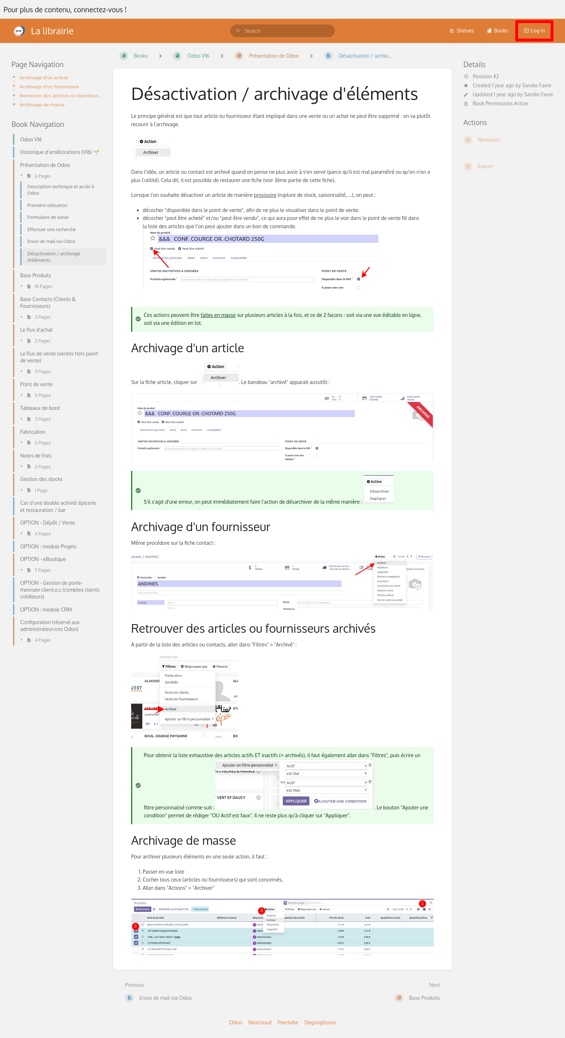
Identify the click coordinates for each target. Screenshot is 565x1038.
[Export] (508, 166)
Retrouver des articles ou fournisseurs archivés (60, 95)
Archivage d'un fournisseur (49, 86)
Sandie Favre (536, 85)
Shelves (461, 30)
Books (497, 30)
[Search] (238, 31)
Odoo (235, 1022)
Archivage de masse (41, 104)
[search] (282, 30)
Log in (534, 30)
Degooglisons (320, 1022)
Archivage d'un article (43, 77)
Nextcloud (259, 1022)
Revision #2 (481, 76)
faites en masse (218, 315)
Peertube (288, 1022)
